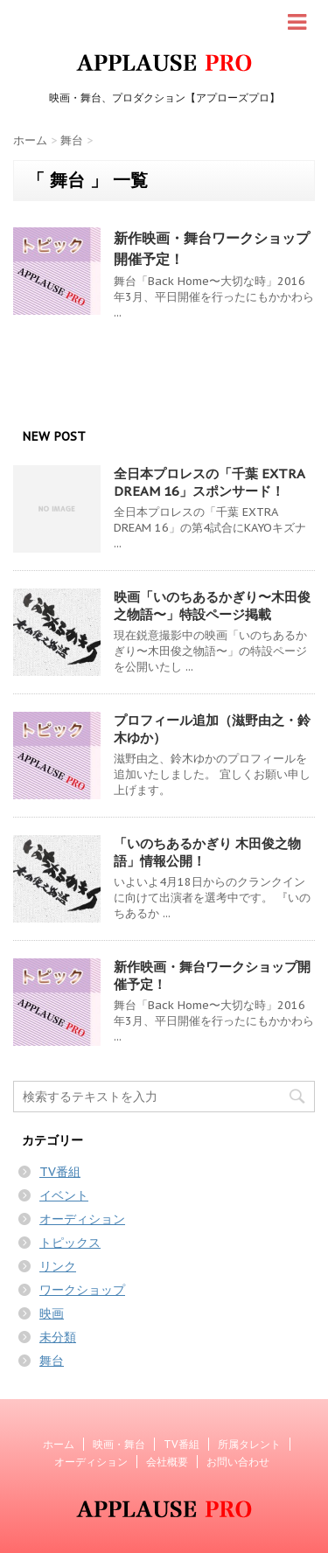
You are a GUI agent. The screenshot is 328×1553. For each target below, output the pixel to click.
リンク (57, 1266)
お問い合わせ (237, 1461)
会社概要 (167, 1461)
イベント (63, 1195)
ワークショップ (82, 1290)
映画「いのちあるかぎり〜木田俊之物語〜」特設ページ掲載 (212, 605)
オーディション (82, 1219)
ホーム (58, 1444)
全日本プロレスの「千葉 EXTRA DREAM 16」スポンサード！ (209, 482)
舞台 (51, 1360)
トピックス (70, 1242)
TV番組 (59, 1172)
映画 (51, 1313)
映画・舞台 (119, 1444)
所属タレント (249, 1444)
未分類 (57, 1337)
